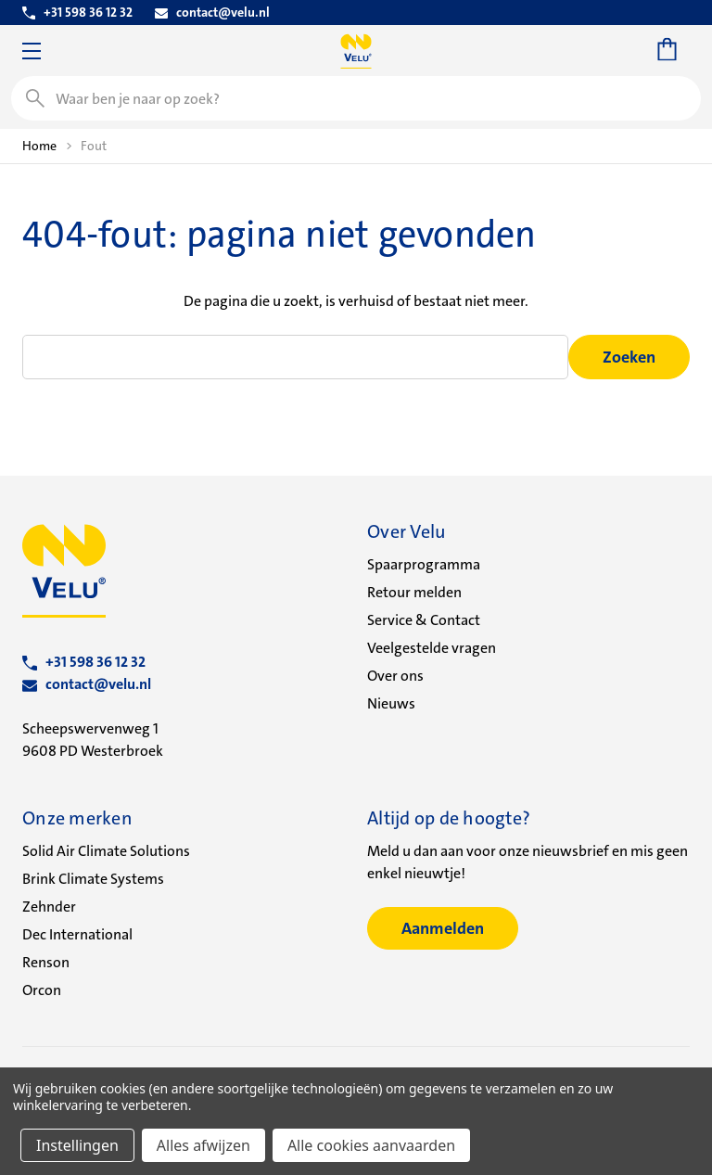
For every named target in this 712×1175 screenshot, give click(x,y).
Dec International (77, 934)
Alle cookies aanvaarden (371, 1145)
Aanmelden (442, 928)
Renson (46, 962)
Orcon (41, 990)
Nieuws (391, 703)
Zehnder (49, 906)
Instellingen (77, 1145)
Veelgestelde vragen (431, 648)
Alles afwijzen (203, 1145)
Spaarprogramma (423, 564)
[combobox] (356, 98)
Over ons (395, 675)
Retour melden (414, 592)
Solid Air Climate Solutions (106, 851)
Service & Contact (423, 620)
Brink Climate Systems (93, 878)
